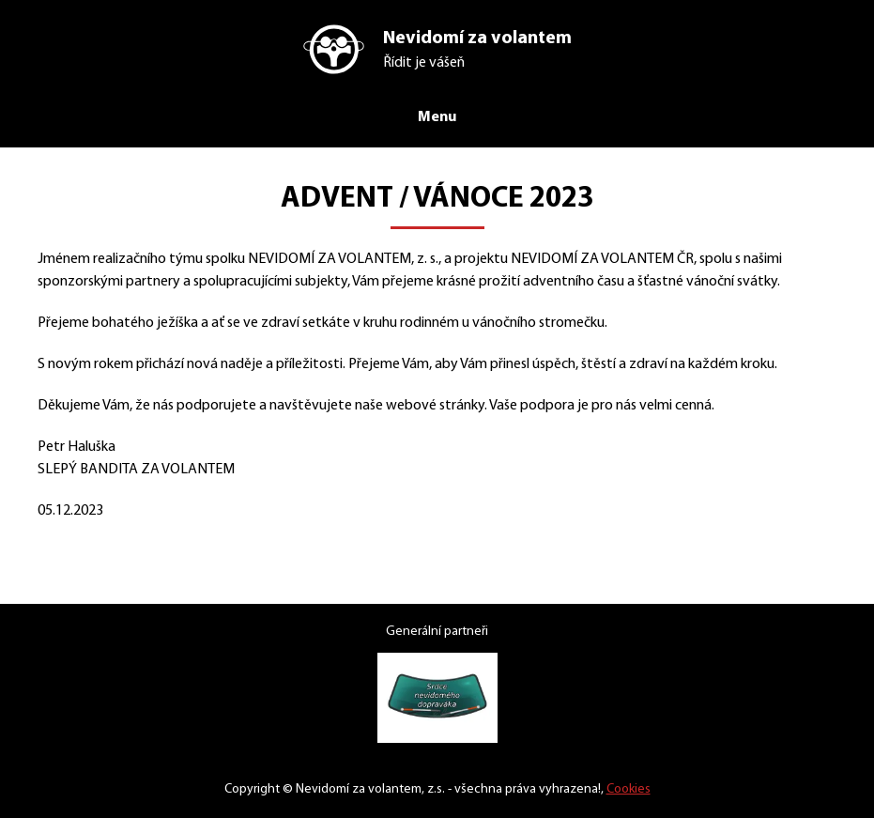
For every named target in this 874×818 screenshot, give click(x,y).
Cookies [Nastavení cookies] (639, 789)
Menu (437, 116)
